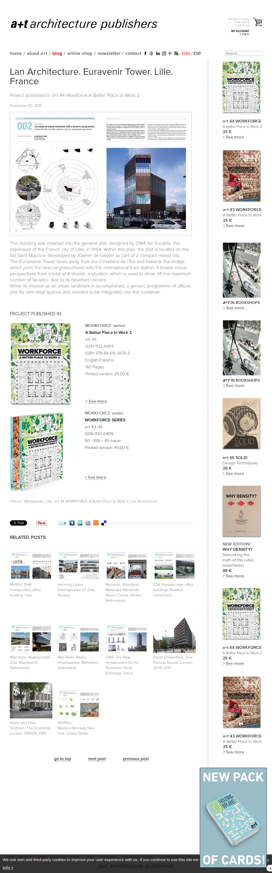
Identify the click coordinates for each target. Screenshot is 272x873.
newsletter (108, 53)
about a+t (37, 53)
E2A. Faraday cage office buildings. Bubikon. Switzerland (173, 590)
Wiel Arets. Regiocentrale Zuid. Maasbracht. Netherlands (30, 663)
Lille (49, 501)
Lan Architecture (144, 501)
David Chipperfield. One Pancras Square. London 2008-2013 (173, 663)
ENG (186, 53)
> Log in (244, 34)
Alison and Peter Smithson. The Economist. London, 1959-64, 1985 (31, 728)
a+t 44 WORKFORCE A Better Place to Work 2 (91, 501)
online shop (79, 53)
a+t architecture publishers (91, 24)
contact (133, 53)
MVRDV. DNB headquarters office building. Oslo (25, 590)
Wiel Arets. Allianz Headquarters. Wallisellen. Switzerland (78, 663)
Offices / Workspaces (26, 501)
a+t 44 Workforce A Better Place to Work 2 (95, 95)
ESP (197, 53)
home (16, 53)
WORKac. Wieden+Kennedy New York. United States (76, 728)
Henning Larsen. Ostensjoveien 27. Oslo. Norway (77, 590)
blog (57, 53)
